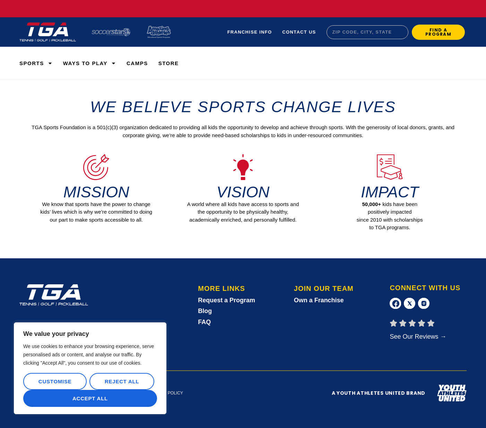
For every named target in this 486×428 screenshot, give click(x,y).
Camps (137, 63)
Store (168, 63)
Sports (36, 63)
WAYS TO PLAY (89, 63)
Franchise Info (249, 32)
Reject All (122, 381)
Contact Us (299, 32)
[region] (90, 368)
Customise (55, 381)
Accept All (90, 398)
